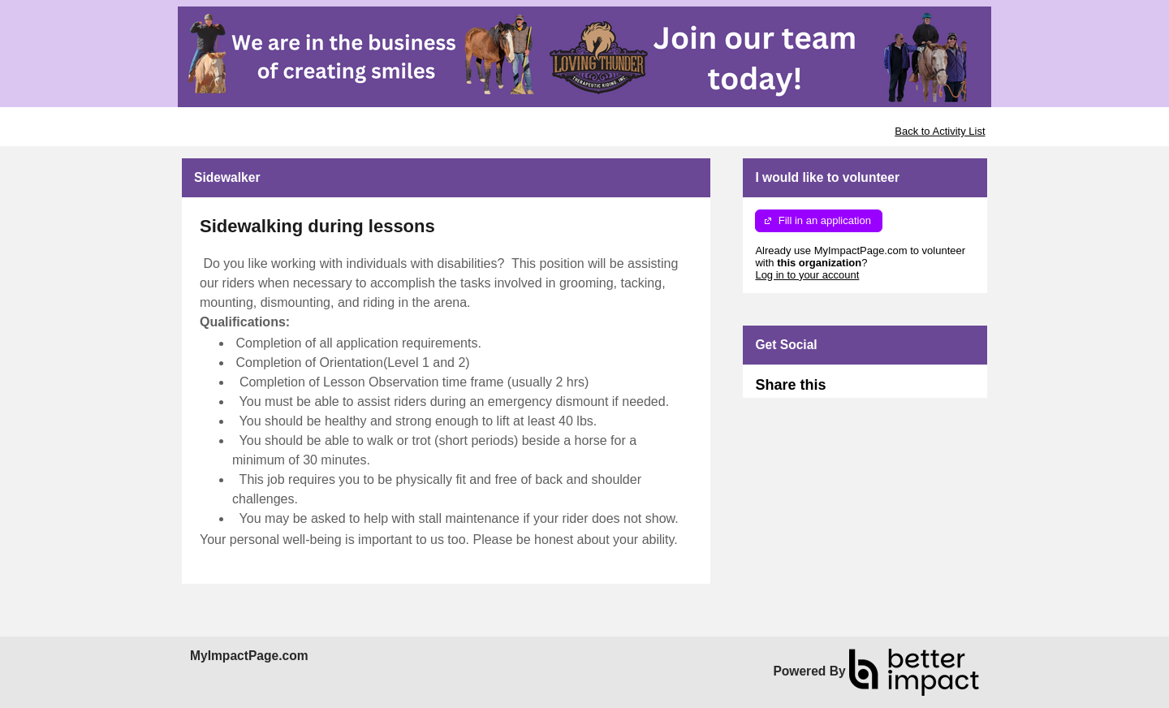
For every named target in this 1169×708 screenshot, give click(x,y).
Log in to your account (807, 275)
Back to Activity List (940, 131)
